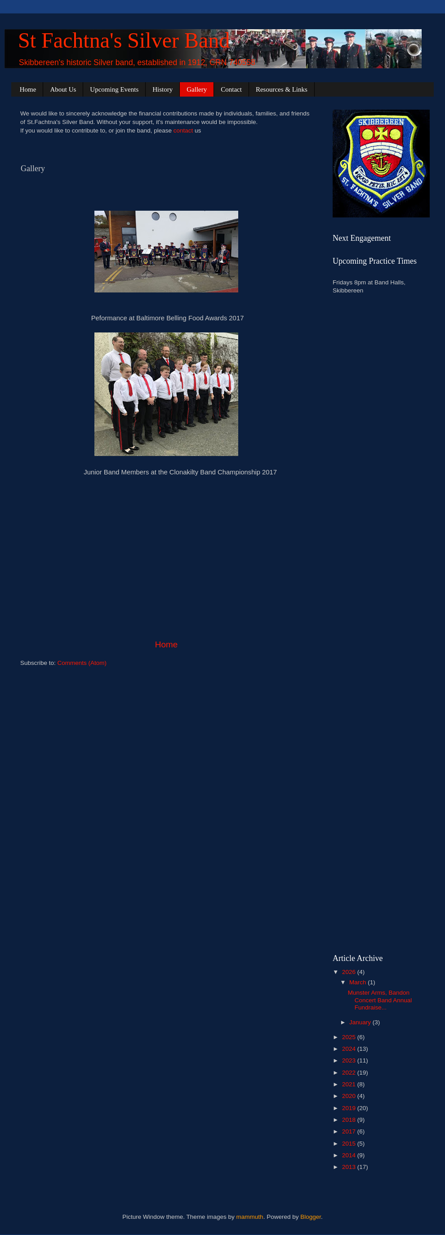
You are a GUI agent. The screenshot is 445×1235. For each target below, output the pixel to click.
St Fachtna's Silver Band (124, 40)
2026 (349, 972)
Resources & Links (281, 89)
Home (28, 89)
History (162, 89)
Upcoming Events (114, 89)
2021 (349, 1084)
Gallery (197, 89)
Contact (231, 89)
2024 (349, 1048)
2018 (349, 1119)
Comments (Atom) (82, 663)
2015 (349, 1143)
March (358, 982)
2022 (349, 1072)
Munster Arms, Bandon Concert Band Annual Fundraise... (380, 999)
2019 (349, 1108)
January (361, 1022)
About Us (63, 89)
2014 (349, 1155)
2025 (349, 1037)
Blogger (310, 1216)
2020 (349, 1096)
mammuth (249, 1216)
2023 (349, 1060)
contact (183, 130)
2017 (349, 1131)
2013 (349, 1167)
